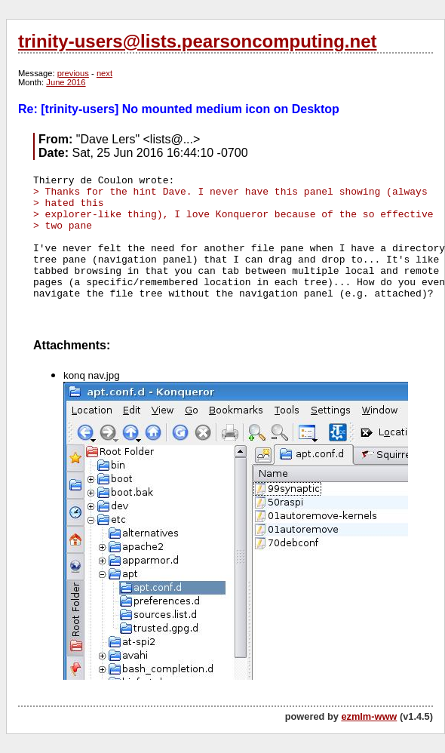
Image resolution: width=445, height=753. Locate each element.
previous (73, 73)
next (104, 73)
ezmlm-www (369, 716)
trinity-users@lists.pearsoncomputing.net (197, 41)
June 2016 (65, 82)
